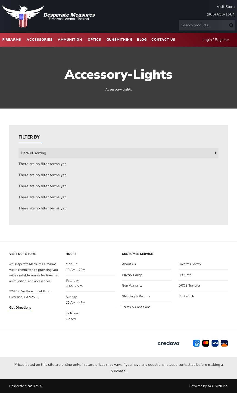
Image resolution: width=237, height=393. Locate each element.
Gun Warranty (132, 285)
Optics (94, 39)
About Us (129, 264)
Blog (142, 39)
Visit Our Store (22, 253)
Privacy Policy (132, 275)
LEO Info (184, 275)
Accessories (40, 39)
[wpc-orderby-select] (118, 153)
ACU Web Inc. (218, 386)
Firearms (11, 39)
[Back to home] (48, 16)
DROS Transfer (189, 285)
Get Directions (20, 307)
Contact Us (163, 39)
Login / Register (216, 39)
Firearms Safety (189, 264)
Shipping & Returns (136, 296)
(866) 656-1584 (221, 14)
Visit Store (226, 6)
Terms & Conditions (136, 307)
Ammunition (70, 39)
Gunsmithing (119, 39)
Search (231, 25)
